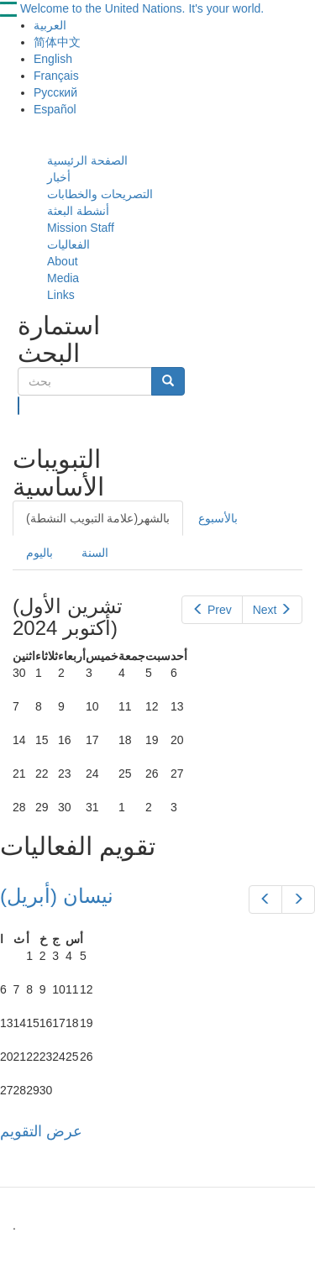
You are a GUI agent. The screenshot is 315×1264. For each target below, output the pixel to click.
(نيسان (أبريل (56, 895)
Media (63, 278)
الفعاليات (68, 244)
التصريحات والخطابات (100, 194)
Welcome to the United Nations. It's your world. (142, 8)
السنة (94, 552)
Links (61, 295)
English (53, 59)
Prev (211, 609)
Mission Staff (80, 227)
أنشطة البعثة (78, 211)
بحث (18, 405)
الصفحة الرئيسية (87, 160)
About (62, 261)
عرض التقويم (41, 1131)
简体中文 (57, 42)
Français (56, 75)
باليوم (39, 552)
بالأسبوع (218, 518)
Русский (55, 92)
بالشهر (98, 518)
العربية (50, 25)
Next (272, 609)
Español (55, 109)
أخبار (59, 177)
